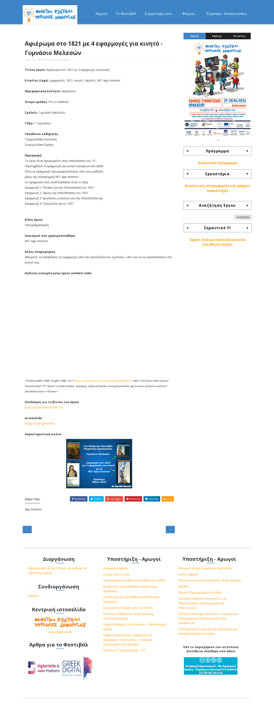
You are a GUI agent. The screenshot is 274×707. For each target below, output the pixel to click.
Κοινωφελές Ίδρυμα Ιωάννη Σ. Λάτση (128, 608)
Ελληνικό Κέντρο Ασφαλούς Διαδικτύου (205, 568)
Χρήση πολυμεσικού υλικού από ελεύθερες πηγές (217, 242)
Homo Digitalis (188, 574)
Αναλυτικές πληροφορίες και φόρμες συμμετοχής (217, 188)
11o (33, 59)
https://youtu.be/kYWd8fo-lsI (44, 407)
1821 (40, 59)
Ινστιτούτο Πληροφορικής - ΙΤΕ (124, 650)
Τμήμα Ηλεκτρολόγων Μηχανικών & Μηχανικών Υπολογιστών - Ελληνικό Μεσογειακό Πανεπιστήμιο (128, 639)
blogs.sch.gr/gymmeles (40, 423)
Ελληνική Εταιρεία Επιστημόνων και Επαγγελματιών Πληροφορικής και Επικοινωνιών (202, 603)
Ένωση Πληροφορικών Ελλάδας (199, 592)
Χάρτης (217, 35)
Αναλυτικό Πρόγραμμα (217, 163)
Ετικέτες (239, 35)
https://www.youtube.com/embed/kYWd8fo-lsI (103, 381)
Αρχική (101, 13)
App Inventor (62, 59)
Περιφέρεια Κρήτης (115, 568)
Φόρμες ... (190, 13)
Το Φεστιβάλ (125, 13)
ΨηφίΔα (33, 596)
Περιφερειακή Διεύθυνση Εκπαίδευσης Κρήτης (134, 580)
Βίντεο (48, 59)
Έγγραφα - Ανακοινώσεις (226, 13)
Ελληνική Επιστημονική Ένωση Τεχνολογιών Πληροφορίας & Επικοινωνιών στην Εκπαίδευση (208, 618)
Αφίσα (195, 35)
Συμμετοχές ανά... (159, 13)
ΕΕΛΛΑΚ (183, 586)
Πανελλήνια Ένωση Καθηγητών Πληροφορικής (209, 580)
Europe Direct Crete (116, 574)
